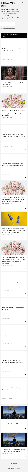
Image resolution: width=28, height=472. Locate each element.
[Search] (22, 3)
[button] (25, 62)
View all (4, 36)
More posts (14, 463)
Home (2, 24)
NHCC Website (10, 24)
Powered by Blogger (14, 468)
